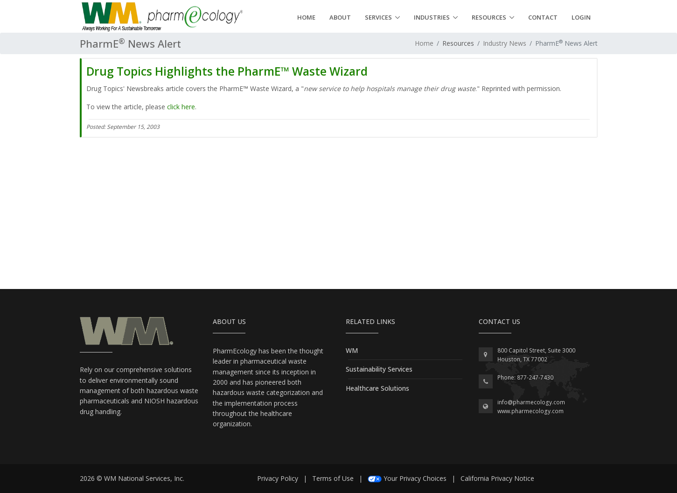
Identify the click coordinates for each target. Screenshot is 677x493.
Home (306, 17)
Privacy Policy (277, 478)
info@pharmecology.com (531, 402)
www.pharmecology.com (530, 411)
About (340, 17)
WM (352, 350)
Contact (543, 17)
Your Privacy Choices (415, 478)
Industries (432, 17)
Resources (489, 17)
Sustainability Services (379, 369)
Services (378, 17)
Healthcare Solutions (377, 388)
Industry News (504, 43)
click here (181, 106)
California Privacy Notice (497, 478)
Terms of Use (333, 478)
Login (581, 17)
